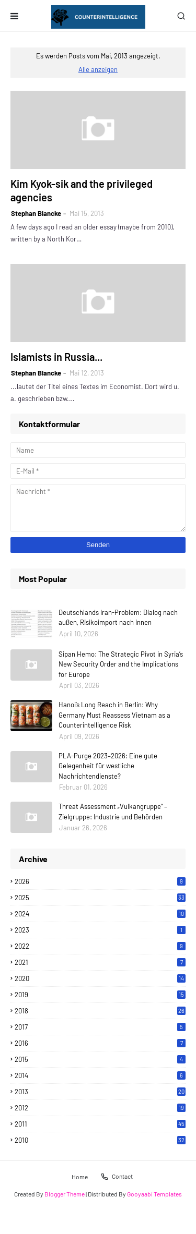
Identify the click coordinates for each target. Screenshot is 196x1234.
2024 (100, 914)
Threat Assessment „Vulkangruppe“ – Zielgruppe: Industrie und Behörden (113, 811)
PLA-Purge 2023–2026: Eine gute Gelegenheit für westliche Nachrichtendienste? (108, 766)
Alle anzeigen (98, 69)
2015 (100, 1059)
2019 (100, 994)
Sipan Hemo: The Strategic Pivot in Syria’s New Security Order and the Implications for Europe (121, 664)
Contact (116, 1176)
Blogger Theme (64, 1193)
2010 (100, 1140)
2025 (100, 897)
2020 (100, 978)
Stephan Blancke (36, 213)
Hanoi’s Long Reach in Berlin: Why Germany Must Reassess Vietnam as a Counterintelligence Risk (114, 714)
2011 (100, 1124)
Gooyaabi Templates (154, 1193)
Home (80, 1176)
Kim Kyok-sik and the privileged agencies (81, 190)
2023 (100, 930)
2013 (100, 1091)
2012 (100, 1108)
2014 (100, 1075)
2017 (100, 1027)
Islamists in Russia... (56, 356)
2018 (100, 1011)
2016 (100, 1043)
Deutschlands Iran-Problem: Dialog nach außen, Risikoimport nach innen (118, 617)
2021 (100, 962)
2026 (100, 881)
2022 (100, 946)
